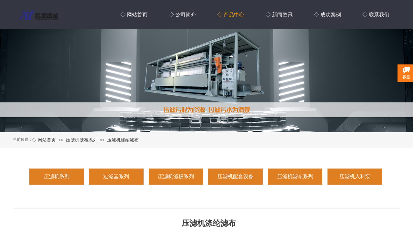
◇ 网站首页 (44, 139)
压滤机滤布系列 (81, 139)
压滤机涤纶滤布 (123, 139)
